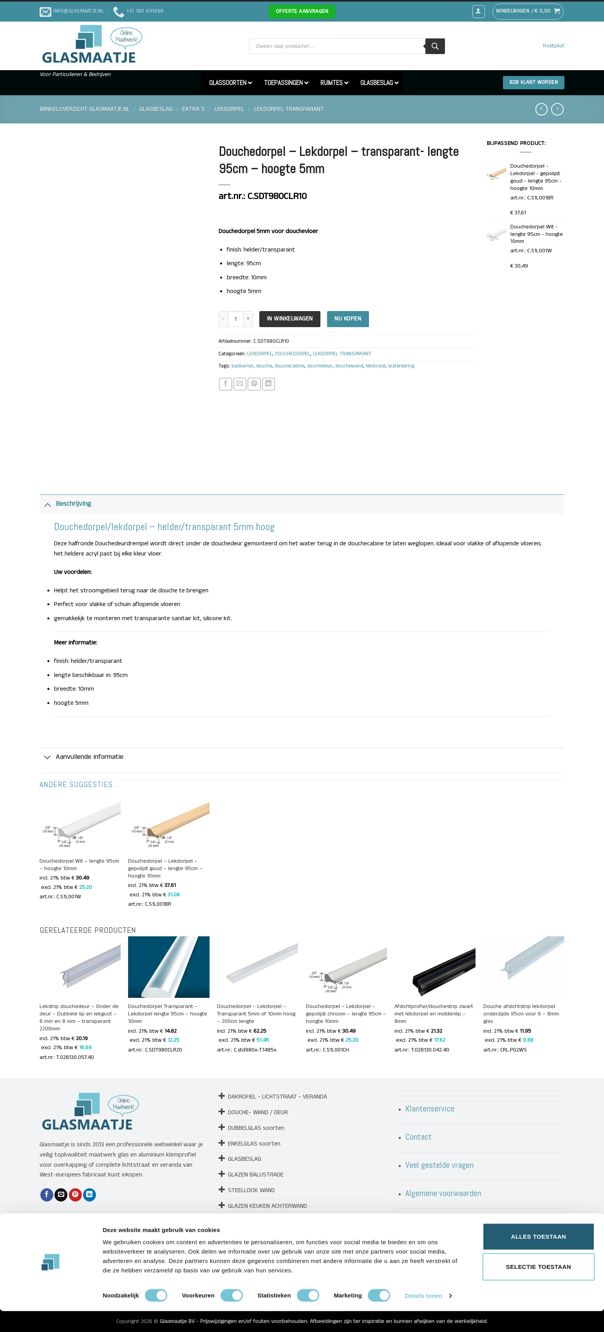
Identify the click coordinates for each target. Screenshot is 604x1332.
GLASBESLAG (156, 109)
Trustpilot (553, 46)
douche (264, 366)
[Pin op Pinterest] (254, 384)
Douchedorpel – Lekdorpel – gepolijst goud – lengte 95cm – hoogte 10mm (165, 869)
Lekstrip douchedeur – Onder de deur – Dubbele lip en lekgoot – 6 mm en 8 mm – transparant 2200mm (79, 1018)
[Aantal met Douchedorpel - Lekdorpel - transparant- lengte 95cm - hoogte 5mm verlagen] (223, 319)
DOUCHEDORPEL (292, 354)
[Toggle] (47, 504)
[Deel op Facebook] (225, 384)
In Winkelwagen (290, 319)
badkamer (242, 366)
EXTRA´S (193, 109)
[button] (478, 11)
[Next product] (541, 109)
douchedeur (320, 366)
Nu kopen (348, 319)
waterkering (401, 366)
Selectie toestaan (538, 1288)
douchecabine (289, 366)
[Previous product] (557, 109)
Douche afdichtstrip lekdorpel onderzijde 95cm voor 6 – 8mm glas (521, 1014)
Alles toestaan (538, 1257)
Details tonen (423, 1316)
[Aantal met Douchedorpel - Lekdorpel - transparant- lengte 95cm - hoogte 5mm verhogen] (248, 319)
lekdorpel (375, 366)
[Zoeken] (435, 46)
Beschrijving (65, 504)
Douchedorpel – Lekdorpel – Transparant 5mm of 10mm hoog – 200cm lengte (256, 1014)
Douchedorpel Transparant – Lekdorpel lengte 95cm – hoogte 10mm (167, 1014)
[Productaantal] (236, 319)
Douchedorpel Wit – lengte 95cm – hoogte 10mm (79, 865)
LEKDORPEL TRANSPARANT (289, 109)
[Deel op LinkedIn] (268, 384)
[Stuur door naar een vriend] (239, 384)
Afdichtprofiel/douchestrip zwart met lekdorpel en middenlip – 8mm (433, 1014)
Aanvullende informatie (81, 758)
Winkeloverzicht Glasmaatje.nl (85, 109)
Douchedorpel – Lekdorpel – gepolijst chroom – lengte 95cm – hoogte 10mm (346, 1014)
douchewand (349, 366)
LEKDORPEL (229, 109)
